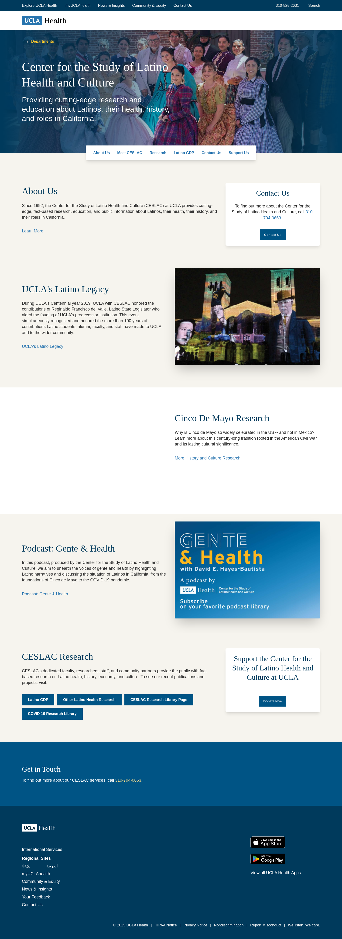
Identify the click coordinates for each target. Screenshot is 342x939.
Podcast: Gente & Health (45, 594)
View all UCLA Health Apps (275, 872)
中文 (26, 866)
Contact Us (182, 5)
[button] (40, 5)
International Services (42, 849)
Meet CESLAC (129, 153)
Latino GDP (184, 153)
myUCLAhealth (78, 5)
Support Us (239, 153)
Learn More (32, 231)
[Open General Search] (313, 5)
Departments (42, 41)
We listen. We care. (304, 925)
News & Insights (111, 5)
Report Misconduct (265, 925)
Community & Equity (149, 5)
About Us (101, 153)
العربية (52, 866)
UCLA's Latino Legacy (42, 346)
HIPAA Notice (166, 925)
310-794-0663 (128, 780)
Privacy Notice (195, 925)
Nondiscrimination (228, 925)
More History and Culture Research (207, 458)
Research (158, 153)
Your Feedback (36, 897)
